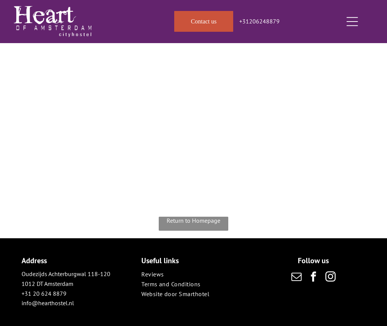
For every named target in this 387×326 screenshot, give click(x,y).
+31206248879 (259, 21)
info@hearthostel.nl (48, 303)
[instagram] (330, 277)
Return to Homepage (193, 220)
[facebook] (313, 277)
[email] (296, 277)
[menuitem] (193, 274)
